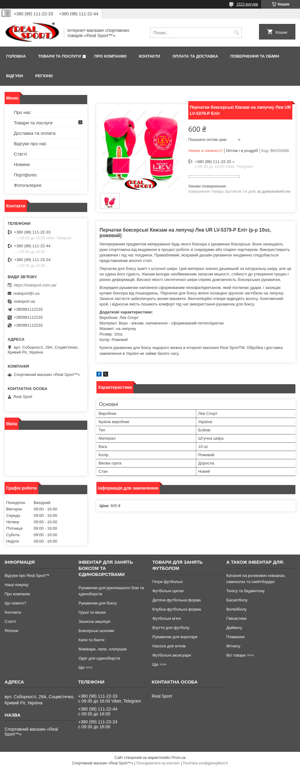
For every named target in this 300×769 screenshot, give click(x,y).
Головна (16, 56)
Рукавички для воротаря (174, 637)
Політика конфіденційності (205, 763)
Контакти (149, 56)
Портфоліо (25, 174)
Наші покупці (16, 584)
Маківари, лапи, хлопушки (102, 649)
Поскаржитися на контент (158, 763)
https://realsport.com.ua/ (35, 285)
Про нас (22, 112)
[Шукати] (236, 32)
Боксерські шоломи (96, 630)
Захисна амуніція (94, 621)
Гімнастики (236, 618)
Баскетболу (236, 600)
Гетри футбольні (167, 581)
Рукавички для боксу (97, 603)
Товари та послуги (59, 56)
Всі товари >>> (240, 655)
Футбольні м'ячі (166, 618)
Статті (20, 154)
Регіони (44, 76)
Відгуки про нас (30, 143)
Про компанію (110, 56)
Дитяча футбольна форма (176, 600)
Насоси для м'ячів (169, 646)
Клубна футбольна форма (176, 609)
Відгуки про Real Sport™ (27, 575)
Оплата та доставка (195, 56)
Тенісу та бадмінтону (245, 591)
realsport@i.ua (26, 293)
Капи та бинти (91, 640)
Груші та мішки (92, 612)
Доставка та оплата (34, 133)
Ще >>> (85, 667)
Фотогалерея (27, 185)
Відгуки (14, 76)
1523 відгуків (247, 4)
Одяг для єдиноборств (99, 658)
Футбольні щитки (168, 591)
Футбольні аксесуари (171, 655)
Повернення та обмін (254, 56)
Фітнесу (233, 646)
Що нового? (15, 603)
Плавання (235, 637)
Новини (22, 164)
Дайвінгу (234, 627)
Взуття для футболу (170, 627)
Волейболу (236, 609)
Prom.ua (179, 758)
